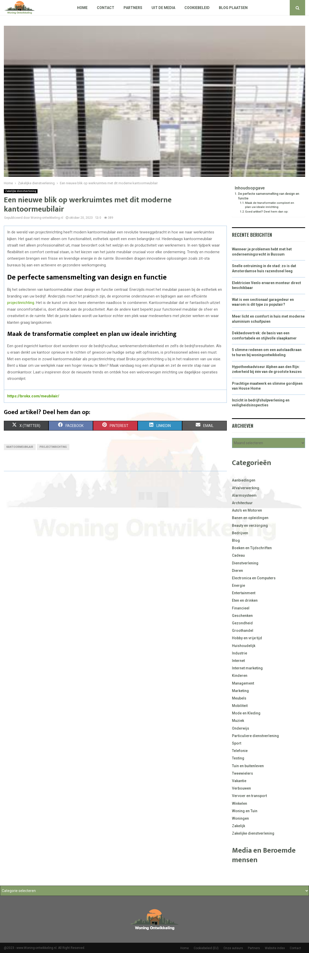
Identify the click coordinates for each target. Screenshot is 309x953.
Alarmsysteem (244, 495)
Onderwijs (240, 728)
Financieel (240, 608)
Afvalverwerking (245, 488)
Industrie (239, 653)
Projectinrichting (53, 446)
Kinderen (239, 676)
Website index (275, 948)
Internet (238, 661)
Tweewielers (242, 773)
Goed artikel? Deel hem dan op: (266, 211)
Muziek (238, 721)
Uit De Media (163, 8)
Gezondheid (242, 623)
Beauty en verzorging (250, 525)
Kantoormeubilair (19, 446)
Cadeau (238, 555)
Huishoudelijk (243, 646)
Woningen (240, 818)
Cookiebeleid (197, 8)
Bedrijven (240, 533)
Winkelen (239, 803)
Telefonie (240, 751)
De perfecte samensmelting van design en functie (268, 196)
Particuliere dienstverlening (255, 736)
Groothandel (242, 630)
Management (243, 683)
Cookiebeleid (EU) (206, 948)
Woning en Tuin (244, 811)
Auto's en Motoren (247, 510)
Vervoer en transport (249, 796)
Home (82, 8)
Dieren (237, 571)
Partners (133, 8)
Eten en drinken (245, 600)
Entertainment (243, 593)
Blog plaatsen (233, 8)
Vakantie (239, 781)
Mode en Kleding (246, 713)
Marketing (240, 691)
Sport (236, 743)
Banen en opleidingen (250, 518)
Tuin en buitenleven (248, 766)
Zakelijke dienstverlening (20, 191)
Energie (238, 585)
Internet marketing (247, 668)
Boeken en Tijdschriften (252, 548)
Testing (238, 758)
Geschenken (242, 616)
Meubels (239, 698)
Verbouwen (241, 788)
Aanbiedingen (243, 480)
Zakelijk (238, 826)
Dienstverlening (245, 563)
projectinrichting (20, 302)
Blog (236, 540)
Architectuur (242, 503)
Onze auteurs (233, 948)
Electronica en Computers (254, 578)
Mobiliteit (240, 706)
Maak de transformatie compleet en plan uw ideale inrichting (269, 205)
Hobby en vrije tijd (247, 638)
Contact (105, 8)
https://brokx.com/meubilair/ (33, 396)
